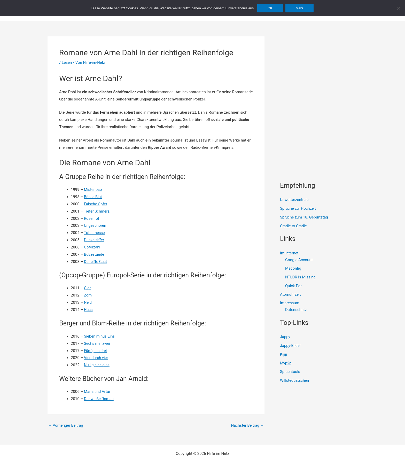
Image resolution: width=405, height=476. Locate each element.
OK (270, 8)
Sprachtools (290, 372)
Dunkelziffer (94, 240)
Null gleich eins (97, 365)
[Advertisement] (318, 68)
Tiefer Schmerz (97, 211)
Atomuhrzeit (290, 294)
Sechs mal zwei (97, 343)
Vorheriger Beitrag (66, 425)
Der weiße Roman (99, 398)
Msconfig (293, 268)
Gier (87, 288)
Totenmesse (94, 232)
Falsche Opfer (96, 204)
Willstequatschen (295, 381)
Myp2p (286, 363)
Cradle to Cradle (293, 226)
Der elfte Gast (95, 261)
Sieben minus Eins (99, 336)
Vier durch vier (96, 357)
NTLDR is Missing (300, 277)
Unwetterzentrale (294, 199)
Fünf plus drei (95, 350)
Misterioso (93, 189)
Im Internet (289, 253)
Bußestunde (94, 254)
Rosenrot (91, 218)
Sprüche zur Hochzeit (298, 208)
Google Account (299, 259)
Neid (88, 302)
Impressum (289, 303)
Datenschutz (296, 310)
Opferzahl (92, 247)
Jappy (285, 337)
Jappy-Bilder (290, 346)
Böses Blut (93, 196)
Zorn (88, 295)
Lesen (67, 62)
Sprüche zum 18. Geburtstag (304, 217)
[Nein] (398, 8)
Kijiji (283, 354)
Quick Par (293, 286)
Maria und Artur (97, 391)
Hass (88, 309)
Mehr (299, 8)
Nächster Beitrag (247, 425)
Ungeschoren (95, 225)
